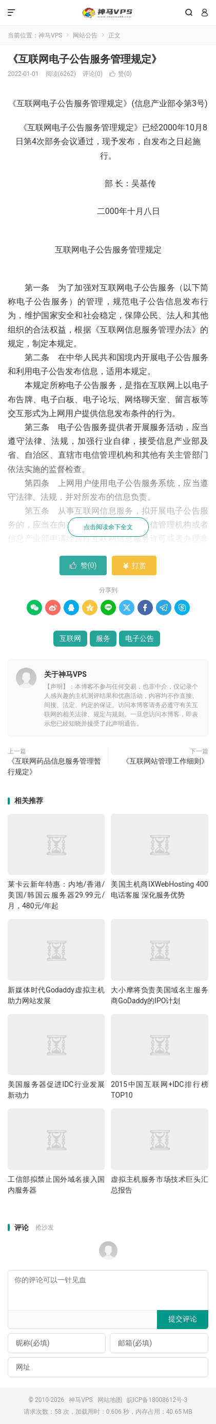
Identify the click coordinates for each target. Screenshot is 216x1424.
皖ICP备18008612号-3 (157, 1399)
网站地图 (109, 1399)
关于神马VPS (65, 674)
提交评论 (182, 1319)
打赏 (134, 565)
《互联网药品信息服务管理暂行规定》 (54, 766)
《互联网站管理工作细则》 (165, 761)
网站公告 (85, 35)
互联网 (70, 638)
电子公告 (139, 638)
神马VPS (108, 13)
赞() (120, 73)
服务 (103, 638)
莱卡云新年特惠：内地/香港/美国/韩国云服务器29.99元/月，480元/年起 (56, 895)
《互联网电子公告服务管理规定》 (85, 59)
